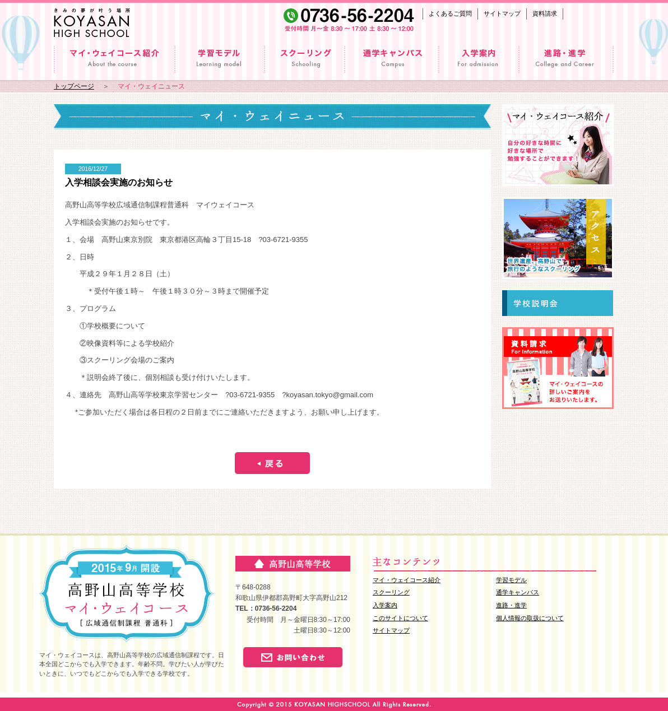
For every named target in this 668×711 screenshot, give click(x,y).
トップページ (74, 86)
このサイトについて (400, 618)
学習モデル (511, 580)
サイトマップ (502, 13)
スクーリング (391, 592)
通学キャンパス (517, 592)
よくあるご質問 (450, 13)
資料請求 (544, 13)
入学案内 (385, 605)
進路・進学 (511, 605)
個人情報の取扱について (530, 618)
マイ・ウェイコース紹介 (406, 580)
